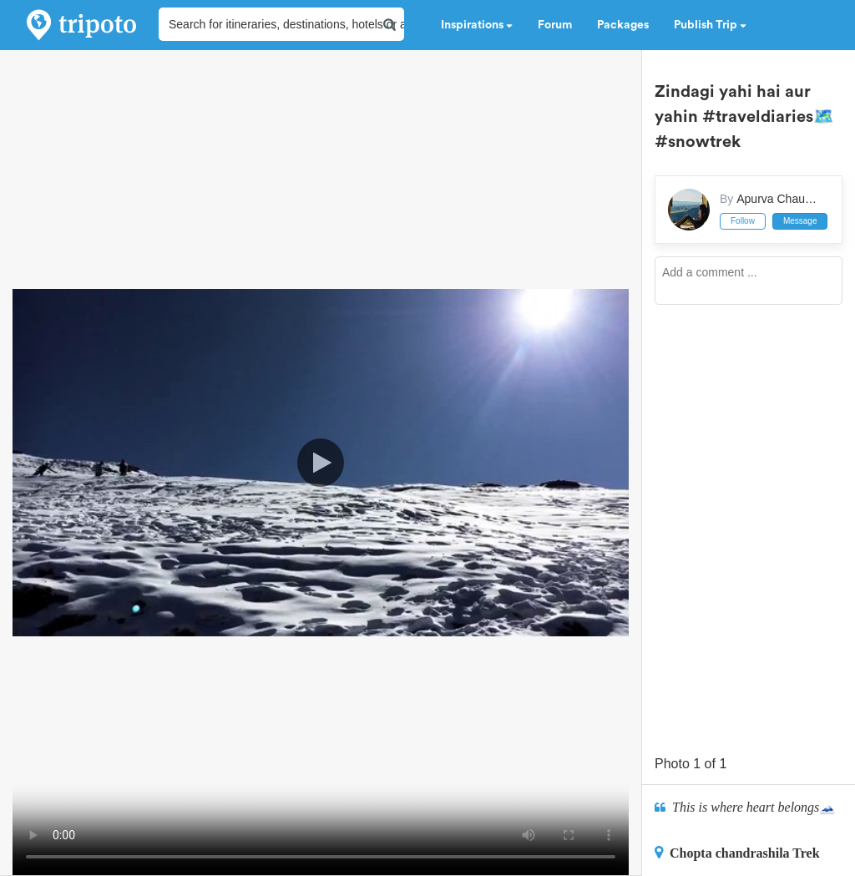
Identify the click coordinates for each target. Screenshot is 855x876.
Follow (743, 220)
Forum (555, 25)
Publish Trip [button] (710, 25)
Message (800, 220)
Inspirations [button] (477, 25)
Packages (623, 25)
